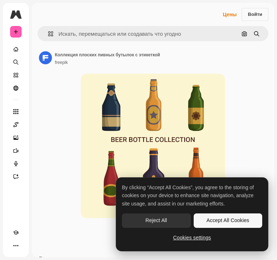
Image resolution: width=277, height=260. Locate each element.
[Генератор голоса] (16, 163)
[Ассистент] (16, 176)
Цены (230, 14)
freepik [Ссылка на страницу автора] (61, 62)
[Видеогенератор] (16, 150)
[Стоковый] (16, 75)
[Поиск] (16, 62)
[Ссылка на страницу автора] (45, 57)
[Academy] (16, 232)
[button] (48, 33)
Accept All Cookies (228, 220)
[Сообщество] (16, 88)
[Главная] (16, 49)
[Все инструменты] (16, 111)
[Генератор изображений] (16, 137)
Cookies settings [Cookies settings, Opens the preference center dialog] (192, 237)
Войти (255, 14)
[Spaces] (16, 124)
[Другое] (16, 245)
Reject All (156, 220)
